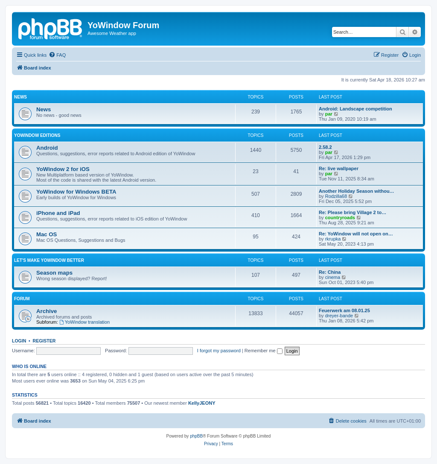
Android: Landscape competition (355, 108)
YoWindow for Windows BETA (76, 191)
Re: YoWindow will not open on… (356, 233)
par (328, 113)
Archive (46, 311)
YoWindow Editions (37, 135)
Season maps (54, 273)
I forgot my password (219, 350)
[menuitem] (57, 55)
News (20, 97)
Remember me (264, 350)
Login (19, 340)
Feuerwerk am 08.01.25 (344, 310)
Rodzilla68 (336, 196)
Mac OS (46, 234)
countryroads (340, 217)
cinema (332, 277)
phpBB (196, 436)
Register (44, 340)
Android (47, 148)
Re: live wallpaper (338, 168)
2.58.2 (325, 147)
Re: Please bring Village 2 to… (352, 212)
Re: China (330, 272)
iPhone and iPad (58, 213)
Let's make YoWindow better (49, 260)
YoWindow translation (84, 322)
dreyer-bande (339, 315)
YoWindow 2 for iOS (63, 169)
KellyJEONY (202, 403)
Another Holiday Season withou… (356, 191)
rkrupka (333, 238)
